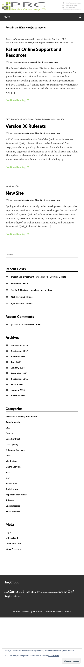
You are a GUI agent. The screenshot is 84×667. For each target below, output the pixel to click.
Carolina (67, 611)
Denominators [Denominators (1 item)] (45, 592)
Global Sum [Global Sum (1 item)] (54, 592)
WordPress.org (13, 549)
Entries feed (12, 537)
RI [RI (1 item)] (20, 597)
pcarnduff (19, 62)
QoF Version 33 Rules (21, 303)
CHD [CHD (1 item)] (6, 592)
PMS (35, 42)
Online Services (25, 42)
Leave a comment (51, 62)
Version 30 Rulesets (26, 126)
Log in (8, 532)
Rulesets (46, 119)
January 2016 (18, 367)
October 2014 (18, 395)
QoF (26, 119)
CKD (8, 119)
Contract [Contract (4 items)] (16, 591)
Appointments (44, 39)
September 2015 (19, 378)
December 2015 (19, 373)
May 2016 (16, 362)
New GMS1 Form (19, 283)
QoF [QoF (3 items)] (71, 592)
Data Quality (17, 119)
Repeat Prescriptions (49, 42)
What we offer (66, 42)
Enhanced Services (15, 450)
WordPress (38, 611)
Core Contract (13, 438)
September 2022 (19, 345)
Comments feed (13, 543)
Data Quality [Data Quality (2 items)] (32, 591)
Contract (56, 39)
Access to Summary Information (21, 39)
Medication (11, 42)
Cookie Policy (53, 656)
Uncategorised (13, 505)
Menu (7, 17)
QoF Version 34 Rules (21, 296)
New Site (15, 193)
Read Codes (35, 119)
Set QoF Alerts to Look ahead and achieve (32, 290)
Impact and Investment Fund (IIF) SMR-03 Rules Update (38, 276)
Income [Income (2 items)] (62, 591)
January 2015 (18, 390)
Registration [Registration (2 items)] (11, 596)
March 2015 (17, 384)
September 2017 (19, 351)
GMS (63, 39)
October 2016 (18, 356)
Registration (12, 489)
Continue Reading (18, 100)
